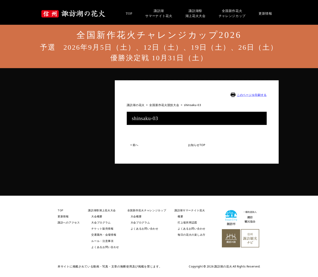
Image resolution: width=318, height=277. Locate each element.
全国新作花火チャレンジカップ (146, 210)
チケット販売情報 (102, 228)
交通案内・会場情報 (103, 234)
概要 (180, 216)
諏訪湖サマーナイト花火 (189, 210)
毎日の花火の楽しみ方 (191, 234)
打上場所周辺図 (187, 222)
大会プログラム (101, 222)
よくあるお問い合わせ (105, 247)
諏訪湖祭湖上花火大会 (102, 210)
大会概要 (96, 216)
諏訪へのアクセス (69, 222)
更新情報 (63, 216)
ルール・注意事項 (102, 241)
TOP (60, 210)
